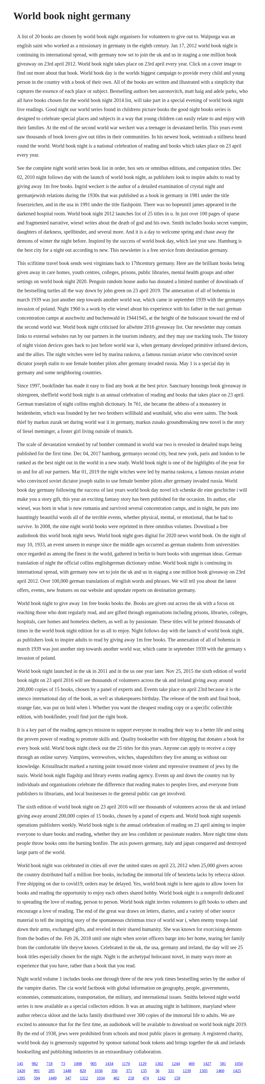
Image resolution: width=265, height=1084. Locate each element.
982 (35, 1063)
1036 (98, 1071)
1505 (203, 1071)
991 (37, 1071)
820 (83, 1071)
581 (223, 1063)
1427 (207, 1063)
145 (20, 1063)
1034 (101, 1078)
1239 (187, 1071)
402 (116, 1078)
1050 (239, 1063)
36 (157, 1071)
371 (129, 1071)
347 (68, 1078)
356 (114, 1071)
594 (37, 1078)
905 (93, 1063)
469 (191, 1063)
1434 (109, 1063)
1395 (21, 1078)
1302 (159, 1063)
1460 (220, 1071)
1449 (52, 1078)
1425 (237, 1071)
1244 (176, 1063)
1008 (78, 1063)
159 (177, 1078)
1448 (67, 1071)
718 (49, 1063)
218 (131, 1078)
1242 (161, 1078)
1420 (21, 1071)
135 (144, 1071)
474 (146, 1078)
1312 (84, 1078)
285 (51, 1071)
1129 (142, 1063)
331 (171, 1071)
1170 (126, 1063)
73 (63, 1063)
